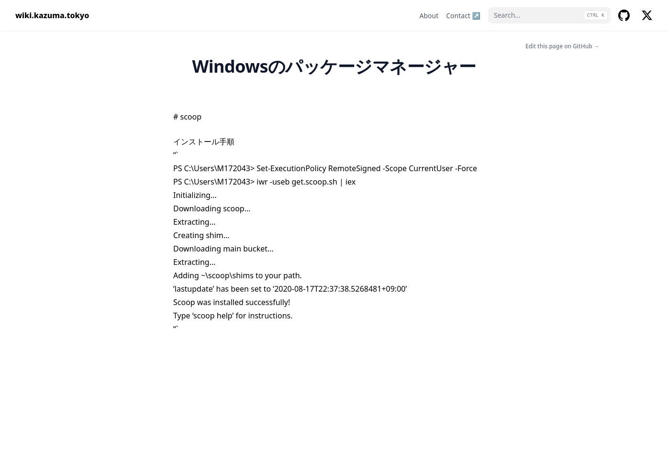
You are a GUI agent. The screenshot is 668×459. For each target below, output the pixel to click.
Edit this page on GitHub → (562, 46)
